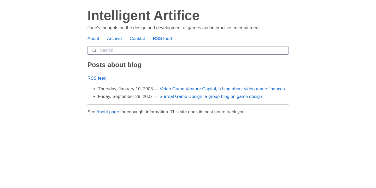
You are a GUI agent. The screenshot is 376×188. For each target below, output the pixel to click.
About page (107, 111)
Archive (114, 38)
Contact (137, 38)
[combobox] (188, 50)
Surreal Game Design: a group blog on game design (211, 96)
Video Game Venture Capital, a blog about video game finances (222, 88)
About (93, 38)
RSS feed (162, 38)
